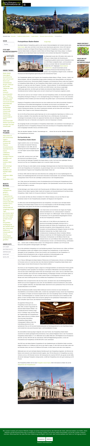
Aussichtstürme (7, 77)
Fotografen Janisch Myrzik (44, 362)
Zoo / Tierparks (7, 96)
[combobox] (8, 44)
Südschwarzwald (8, 120)
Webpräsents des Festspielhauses (26, 364)
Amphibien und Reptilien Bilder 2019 (7, 171)
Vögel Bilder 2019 (8, 179)
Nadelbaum (6, 154)
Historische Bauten (8, 102)
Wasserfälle (6, 86)
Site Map (6, 247)
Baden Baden (7, 73)
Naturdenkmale (7, 103)
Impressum (7, 252)
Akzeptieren (41, 439)
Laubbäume (6, 152)
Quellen (6, 257)
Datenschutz (8, 249)
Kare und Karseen (8, 79)
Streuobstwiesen (8, 147)
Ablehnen (49, 439)
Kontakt (6, 254)
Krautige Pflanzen (8, 156)
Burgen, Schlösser (8, 84)
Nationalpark (6, 75)
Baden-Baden (21, 47)
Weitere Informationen (44, 442)
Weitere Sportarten (8, 122)
